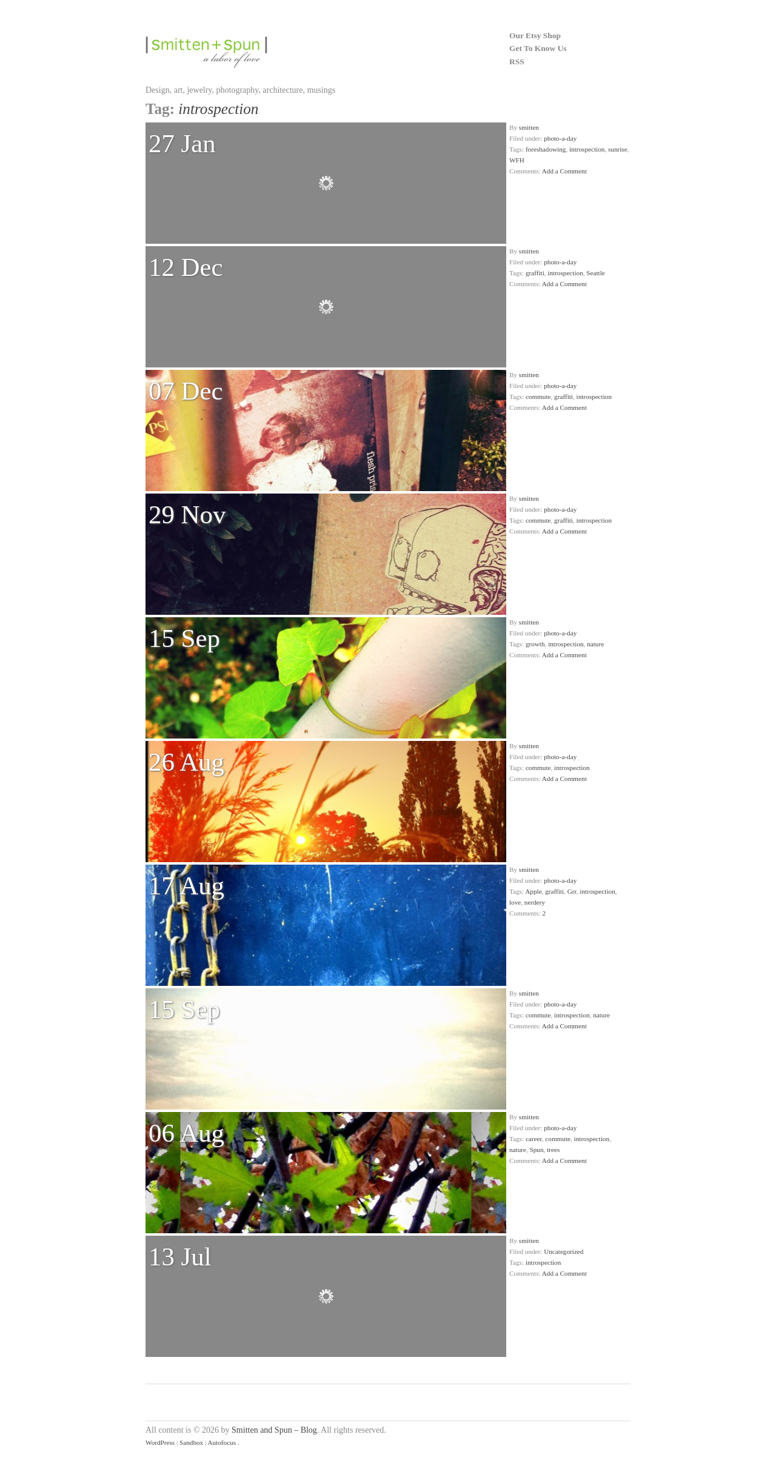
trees (553, 1149)
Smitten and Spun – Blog (274, 1430)
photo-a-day (560, 138)
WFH (516, 160)
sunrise (617, 149)
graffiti (535, 272)
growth (535, 644)
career (534, 1138)
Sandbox (191, 1442)
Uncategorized (563, 1251)
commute (538, 396)
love (515, 902)
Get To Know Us (537, 48)
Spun (537, 1149)
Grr (572, 891)
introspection (586, 149)
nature (595, 644)
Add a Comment (564, 171)
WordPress (160, 1442)
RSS (516, 61)
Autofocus (221, 1442)
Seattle (595, 272)
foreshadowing (546, 149)
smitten (529, 127)
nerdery (534, 902)
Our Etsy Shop (535, 35)
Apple (533, 891)
